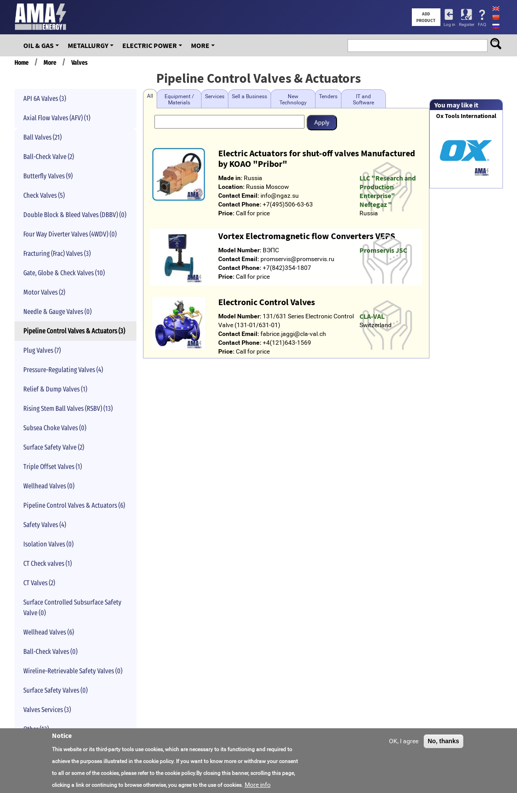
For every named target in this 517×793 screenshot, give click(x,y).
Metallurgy (88, 45)
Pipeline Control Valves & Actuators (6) (74, 505)
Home (22, 62)
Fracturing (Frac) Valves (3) (57, 253)
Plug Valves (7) (42, 350)
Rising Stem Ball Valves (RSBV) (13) (68, 408)
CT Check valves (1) (47, 563)
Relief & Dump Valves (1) (55, 389)
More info (258, 784)
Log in (449, 24)
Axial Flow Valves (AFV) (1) (56, 118)
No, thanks (443, 741)
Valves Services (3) (47, 709)
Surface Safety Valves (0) (55, 690)
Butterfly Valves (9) (48, 176)
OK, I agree (403, 741)
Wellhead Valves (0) (48, 486)
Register (466, 24)
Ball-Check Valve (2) (48, 156)
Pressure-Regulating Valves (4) (63, 369)
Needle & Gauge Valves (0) (57, 311)
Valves (79, 62)
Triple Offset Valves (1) (52, 466)
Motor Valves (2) (44, 292)
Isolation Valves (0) (48, 544)
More (200, 45)
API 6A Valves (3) (44, 98)
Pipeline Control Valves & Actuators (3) (74, 331)
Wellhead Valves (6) (48, 632)
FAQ (482, 24)
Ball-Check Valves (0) (50, 651)
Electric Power (149, 45)
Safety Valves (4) (44, 524)
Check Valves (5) (44, 195)
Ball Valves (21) (42, 137)
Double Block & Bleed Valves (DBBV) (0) (74, 214)
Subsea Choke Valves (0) (54, 428)
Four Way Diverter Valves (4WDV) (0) (70, 234)
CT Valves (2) (39, 583)
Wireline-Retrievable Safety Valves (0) (72, 671)
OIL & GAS (38, 45)
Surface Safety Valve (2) (53, 447)
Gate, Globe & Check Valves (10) (64, 273)
